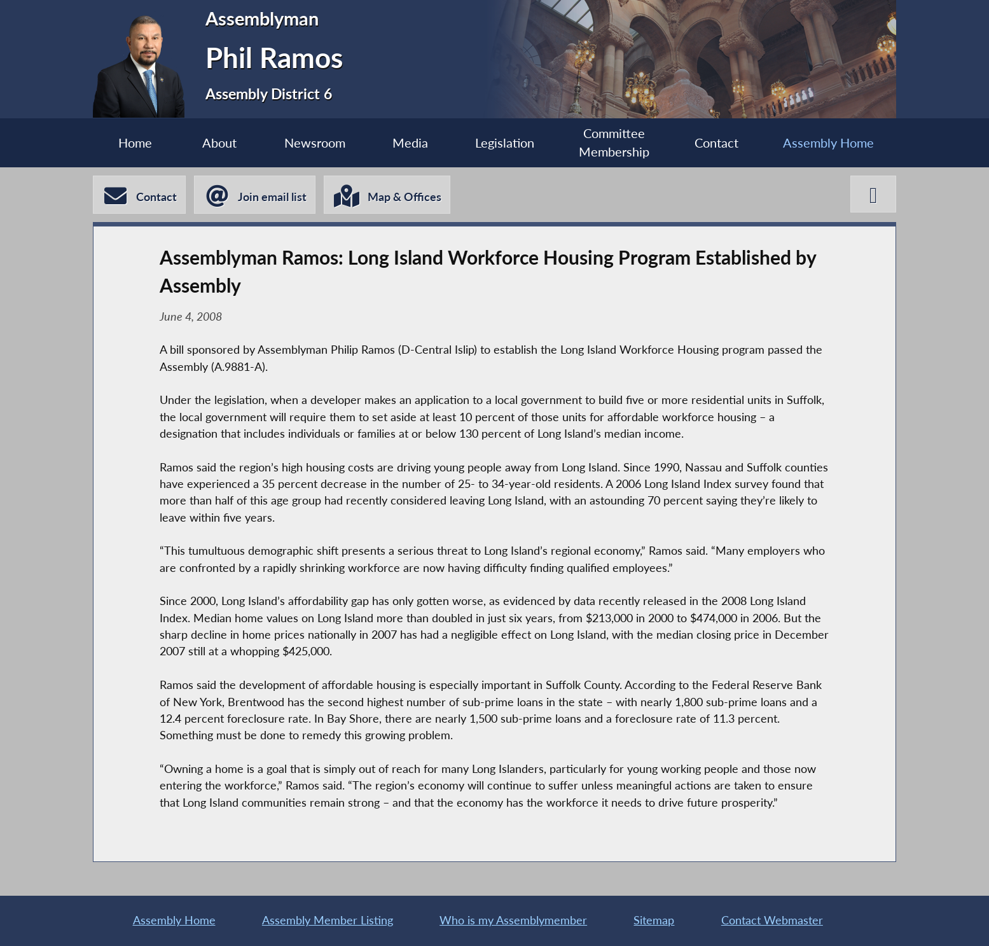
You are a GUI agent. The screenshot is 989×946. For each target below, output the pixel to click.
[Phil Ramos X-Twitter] (873, 194)
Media (410, 142)
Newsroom (314, 142)
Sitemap (653, 920)
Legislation (504, 142)
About (219, 142)
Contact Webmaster (772, 920)
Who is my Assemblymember (513, 920)
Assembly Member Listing (327, 920)
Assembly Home (828, 142)
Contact (716, 142)
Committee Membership (614, 142)
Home (135, 142)
